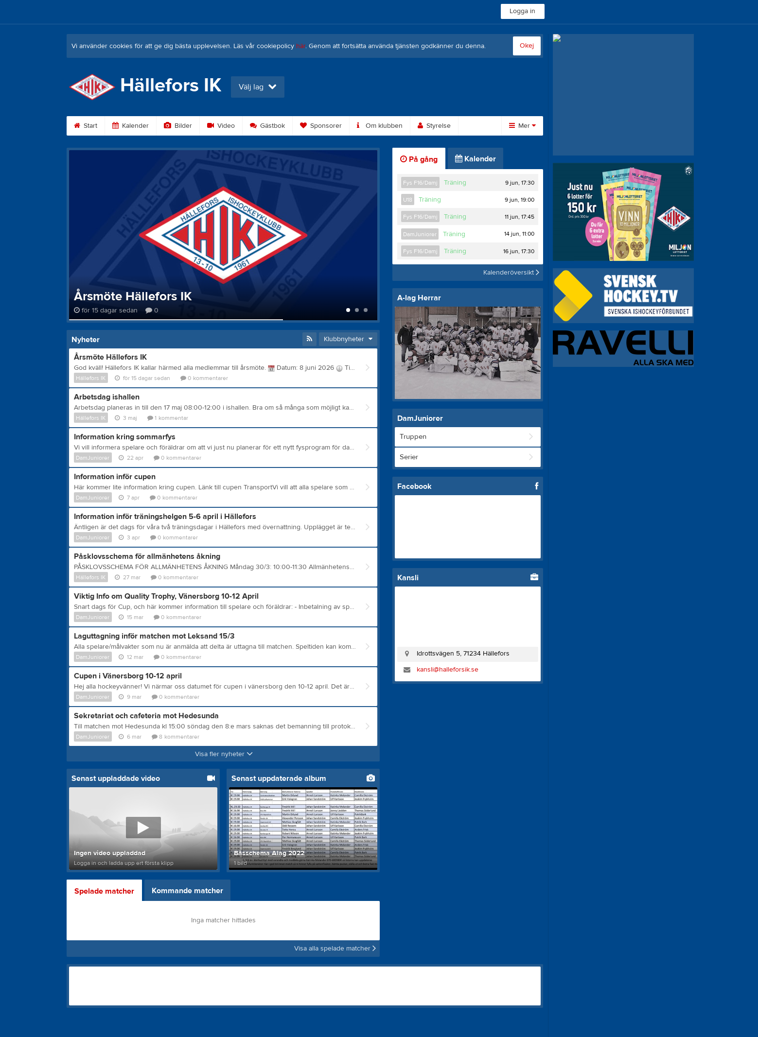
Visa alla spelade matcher (335, 948)
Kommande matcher (187, 891)
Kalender (130, 125)
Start (85, 125)
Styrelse (434, 125)
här (300, 46)
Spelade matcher (104, 891)
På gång (419, 159)
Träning (455, 182)
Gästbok (267, 125)
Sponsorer (321, 125)
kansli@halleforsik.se (447, 669)
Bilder (178, 125)
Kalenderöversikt (511, 272)
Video (221, 125)
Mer (522, 125)
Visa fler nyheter (224, 754)
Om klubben (380, 125)
